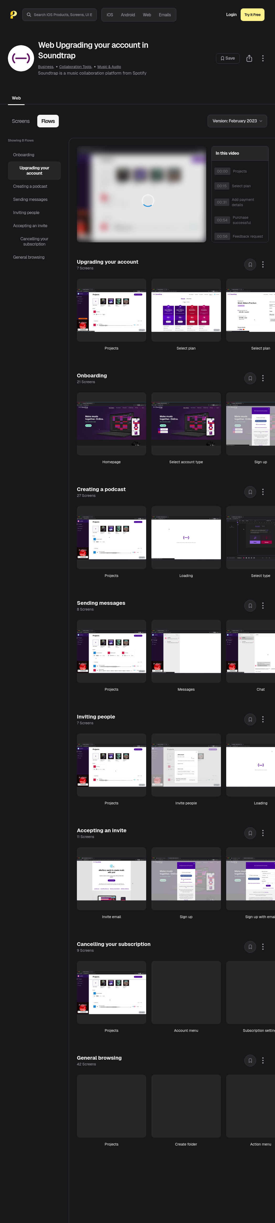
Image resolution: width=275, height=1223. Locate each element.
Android (128, 15)
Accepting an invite (30, 225)
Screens (20, 121)
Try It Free (253, 14)
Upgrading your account (34, 170)
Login (231, 14)
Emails (165, 15)
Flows (48, 121)
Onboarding (23, 155)
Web (147, 15)
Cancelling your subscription (34, 241)
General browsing (29, 257)
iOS (110, 15)
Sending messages (30, 199)
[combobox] (65, 14)
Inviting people (26, 212)
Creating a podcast (30, 186)
